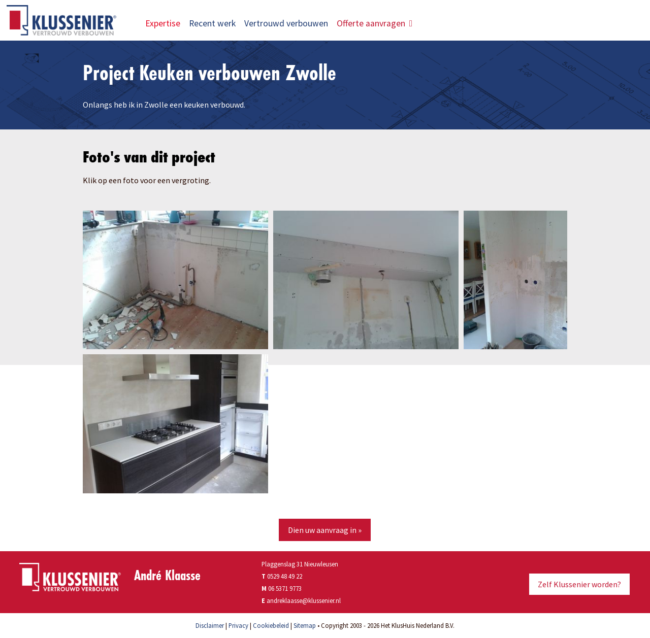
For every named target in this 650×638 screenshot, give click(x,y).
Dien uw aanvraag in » (325, 530)
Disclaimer (210, 625)
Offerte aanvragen (374, 23)
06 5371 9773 (285, 588)
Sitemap (305, 625)
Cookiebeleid (271, 625)
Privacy (238, 625)
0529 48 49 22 (282, 576)
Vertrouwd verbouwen (286, 23)
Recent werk (212, 23)
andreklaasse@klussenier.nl (304, 600)
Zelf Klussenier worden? (579, 584)
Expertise (162, 23)
